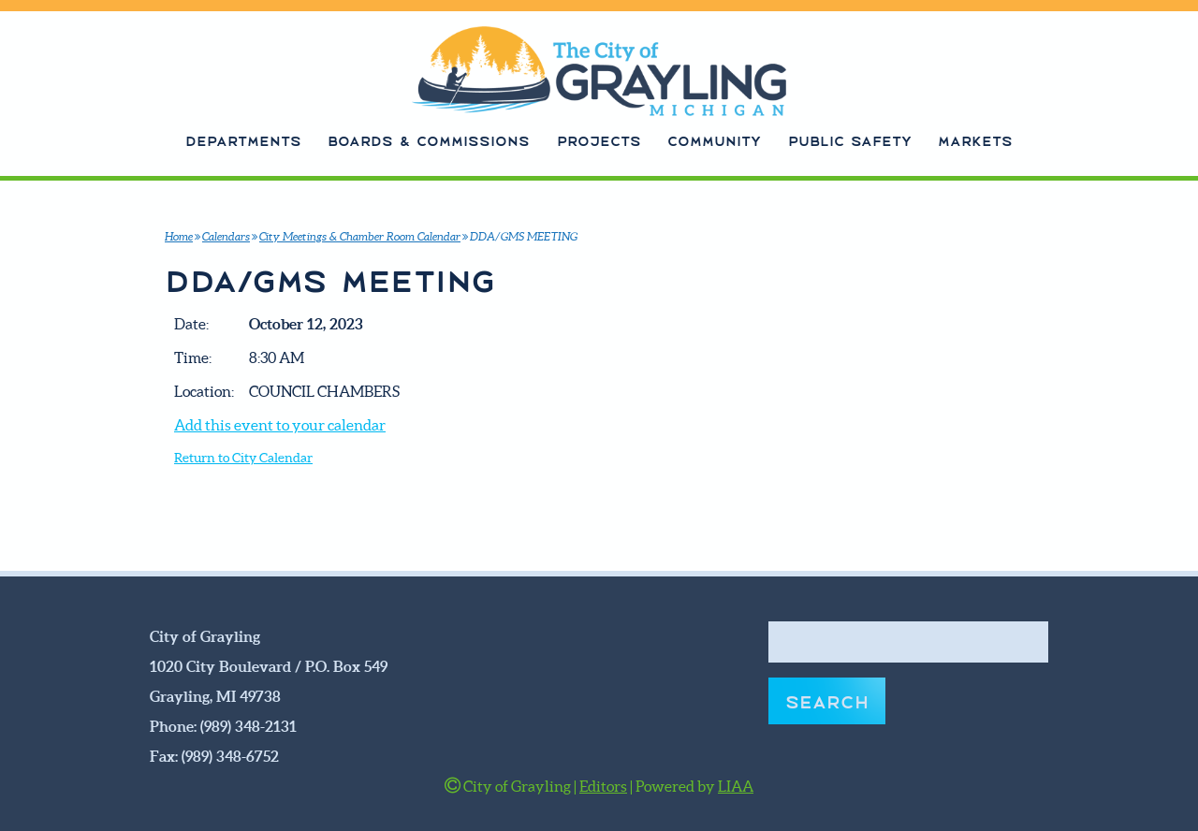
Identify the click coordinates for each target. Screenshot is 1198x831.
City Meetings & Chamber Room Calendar (359, 236)
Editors (603, 786)
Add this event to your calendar (280, 424)
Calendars (226, 236)
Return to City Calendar (243, 458)
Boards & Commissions (429, 140)
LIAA (735, 786)
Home (179, 236)
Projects (599, 140)
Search (827, 700)
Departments (243, 140)
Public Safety (850, 140)
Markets (975, 140)
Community (714, 140)
